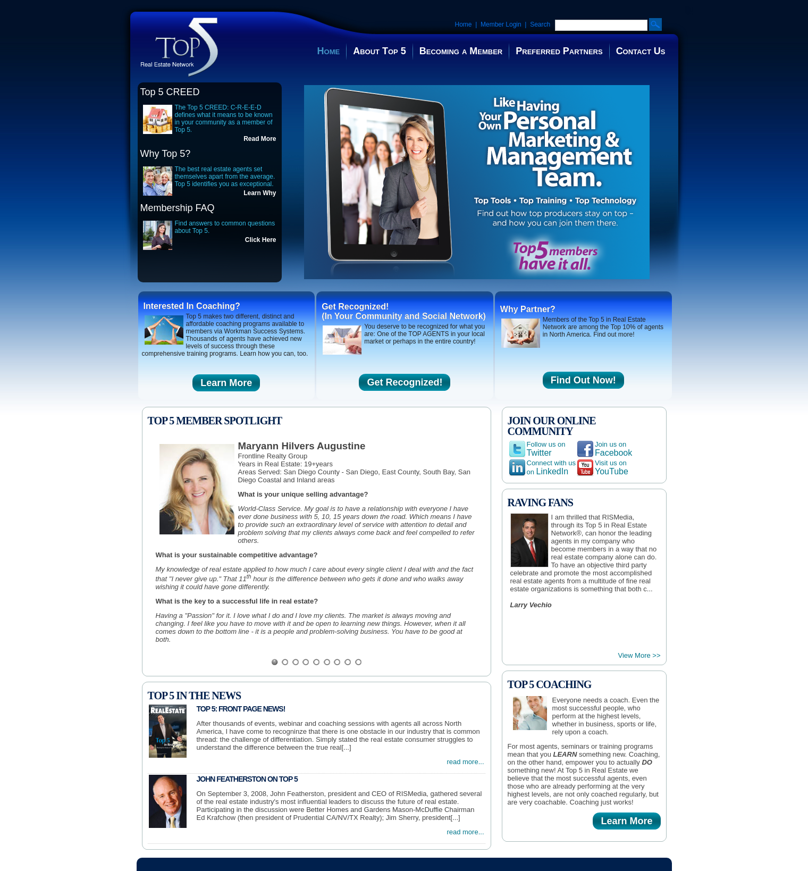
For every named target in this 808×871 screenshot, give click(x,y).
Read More (259, 139)
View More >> (639, 655)
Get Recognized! (404, 382)
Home (463, 24)
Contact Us (641, 51)
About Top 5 (379, 51)
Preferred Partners (559, 51)
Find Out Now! (583, 380)
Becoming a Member (460, 51)
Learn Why (259, 193)
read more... (465, 762)
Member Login (501, 24)
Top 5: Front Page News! (241, 709)
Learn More (226, 383)
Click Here (260, 240)
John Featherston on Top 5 (247, 779)
